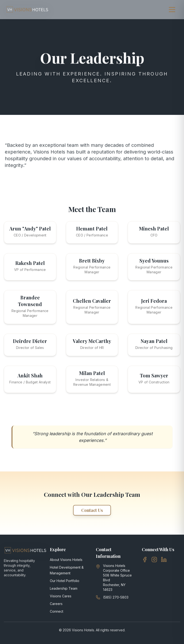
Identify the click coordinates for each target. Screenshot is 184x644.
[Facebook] (145, 559)
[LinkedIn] (164, 559)
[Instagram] (154, 559)
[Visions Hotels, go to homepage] (27, 9)
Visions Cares (60, 596)
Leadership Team (63, 588)
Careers (56, 604)
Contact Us (92, 510)
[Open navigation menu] (172, 9)
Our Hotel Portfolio (64, 581)
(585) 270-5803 (115, 597)
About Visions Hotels (66, 560)
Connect (56, 611)
